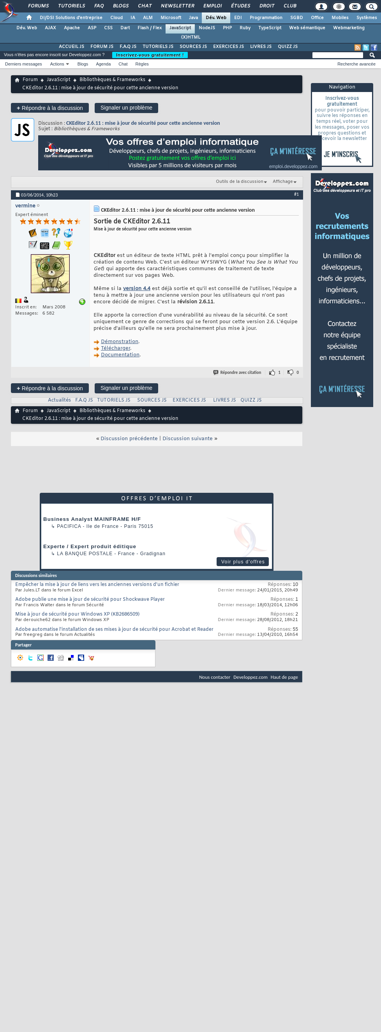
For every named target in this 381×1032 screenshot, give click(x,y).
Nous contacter (214, 677)
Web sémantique (307, 28)
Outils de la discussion (239, 181)
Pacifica (69, 526)
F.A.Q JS (128, 47)
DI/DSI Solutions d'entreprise (71, 18)
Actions (57, 64)
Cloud (116, 18)
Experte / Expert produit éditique (89, 546)
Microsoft (171, 18)
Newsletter (177, 6)
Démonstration (119, 341)
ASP (92, 28)
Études (240, 6)
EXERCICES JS (228, 47)
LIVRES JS (261, 47)
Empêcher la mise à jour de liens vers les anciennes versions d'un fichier (97, 585)
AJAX (50, 28)
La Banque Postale (85, 553)
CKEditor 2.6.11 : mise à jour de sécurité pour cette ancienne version (143, 123)
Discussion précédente (129, 438)
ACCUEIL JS (71, 47)
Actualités (59, 400)
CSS (108, 28)
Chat (144, 6)
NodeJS (207, 28)
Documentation (120, 355)
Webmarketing (349, 28)
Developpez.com (250, 677)
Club (289, 6)
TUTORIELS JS (158, 47)
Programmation (266, 18)
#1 (296, 194)
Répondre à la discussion (50, 107)
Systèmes (366, 18)
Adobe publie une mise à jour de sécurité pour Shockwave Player (90, 600)
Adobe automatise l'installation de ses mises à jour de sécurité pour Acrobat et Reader (114, 630)
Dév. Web (216, 18)
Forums (38, 6)
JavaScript (180, 28)
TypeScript (269, 28)
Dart (125, 28)
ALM (148, 18)
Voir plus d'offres (243, 562)
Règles (142, 64)
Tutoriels (71, 6)
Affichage (283, 181)
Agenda (103, 64)
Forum (30, 80)
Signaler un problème (126, 107)
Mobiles (340, 18)
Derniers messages (23, 64)
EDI (238, 18)
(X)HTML (190, 37)
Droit (266, 6)
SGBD (296, 18)
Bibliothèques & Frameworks (112, 80)
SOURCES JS (193, 47)
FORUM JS (101, 47)
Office (317, 18)
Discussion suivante (187, 438)
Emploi (212, 6)
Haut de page (284, 677)
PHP (227, 28)
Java (193, 18)
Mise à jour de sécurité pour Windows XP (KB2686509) (77, 614)
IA (133, 18)
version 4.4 (136, 288)
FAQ (98, 6)
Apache (72, 28)
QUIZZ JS (288, 47)
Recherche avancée (356, 64)
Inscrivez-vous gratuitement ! (150, 55)
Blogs (120, 6)
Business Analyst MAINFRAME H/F (92, 519)
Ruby (245, 28)
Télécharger (115, 348)
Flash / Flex (150, 28)
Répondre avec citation (237, 372)
